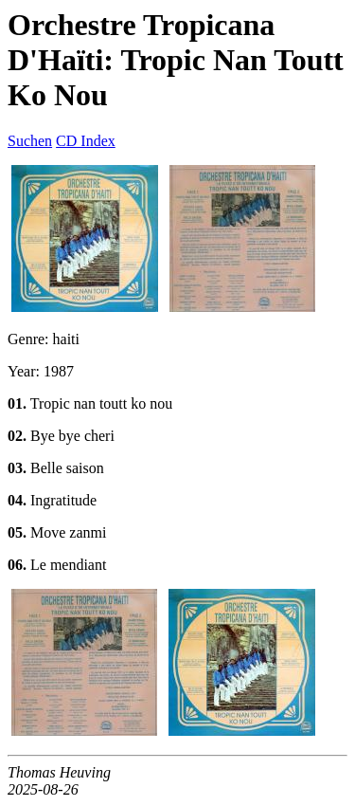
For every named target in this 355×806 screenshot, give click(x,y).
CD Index (85, 141)
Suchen (30, 141)
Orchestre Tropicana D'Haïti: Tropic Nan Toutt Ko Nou (176, 60)
